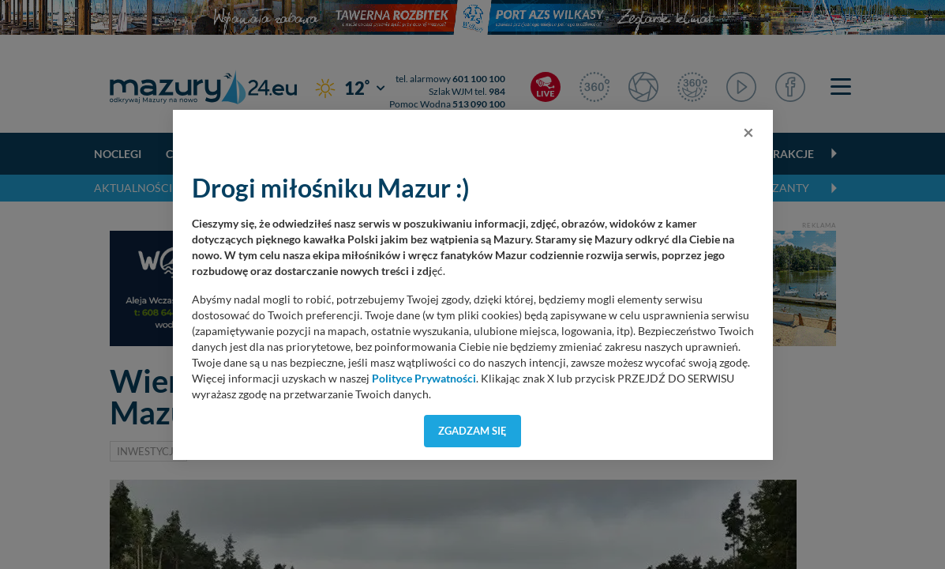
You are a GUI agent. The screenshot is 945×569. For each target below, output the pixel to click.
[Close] (748, 132)
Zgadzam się (472, 430)
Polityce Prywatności (424, 378)
